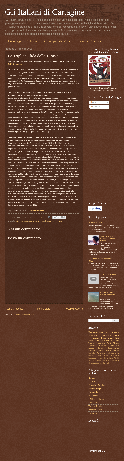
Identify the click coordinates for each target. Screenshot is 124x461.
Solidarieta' (105, 345)
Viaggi (108, 360)
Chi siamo (32, 41)
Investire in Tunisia (95, 223)
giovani (90, 363)
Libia (117, 338)
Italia (117, 335)
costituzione (115, 360)
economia (33, 221)
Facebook (92, 350)
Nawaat (91, 378)
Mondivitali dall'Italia (96, 410)
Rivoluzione (49, 221)
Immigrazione (93, 338)
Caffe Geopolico (15, 64)
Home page (14, 41)
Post (93, 102)
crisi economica (22, 221)
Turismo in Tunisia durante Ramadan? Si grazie (108, 295)
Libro (117, 340)
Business (101, 348)
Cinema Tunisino (102, 355)
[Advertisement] (98, 155)
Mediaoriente (93, 396)
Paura (103, 338)
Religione (92, 340)
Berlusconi (91, 355)
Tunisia (93, 332)
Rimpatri (116, 343)
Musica (106, 358)
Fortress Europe (94, 388)
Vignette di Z (93, 381)
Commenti (95, 107)
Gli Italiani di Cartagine (45, 12)
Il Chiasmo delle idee (96, 399)
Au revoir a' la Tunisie (108, 275)
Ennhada (92, 335)
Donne (110, 338)
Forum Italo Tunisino (96, 385)
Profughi (116, 350)
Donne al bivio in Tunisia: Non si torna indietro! (108, 238)
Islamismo (106, 335)
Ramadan (91, 353)
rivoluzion (96, 363)
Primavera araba (108, 340)
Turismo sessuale (94, 360)
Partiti (109, 343)
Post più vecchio (74, 308)
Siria (98, 345)
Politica (108, 350)
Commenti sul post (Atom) (23, 314)
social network (104, 363)
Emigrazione (92, 358)
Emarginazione (114, 355)
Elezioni (41, 221)
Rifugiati (116, 358)
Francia (100, 350)
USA (103, 360)
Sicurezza (92, 345)
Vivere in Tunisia (95, 406)
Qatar (111, 358)
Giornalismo (100, 343)
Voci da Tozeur (94, 413)
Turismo (58, 221)
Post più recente (14, 308)
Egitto (99, 340)
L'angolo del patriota (96, 392)
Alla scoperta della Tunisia (59, 41)
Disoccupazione (113, 348)
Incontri (100, 358)
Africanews (92, 403)
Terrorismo (101, 353)
